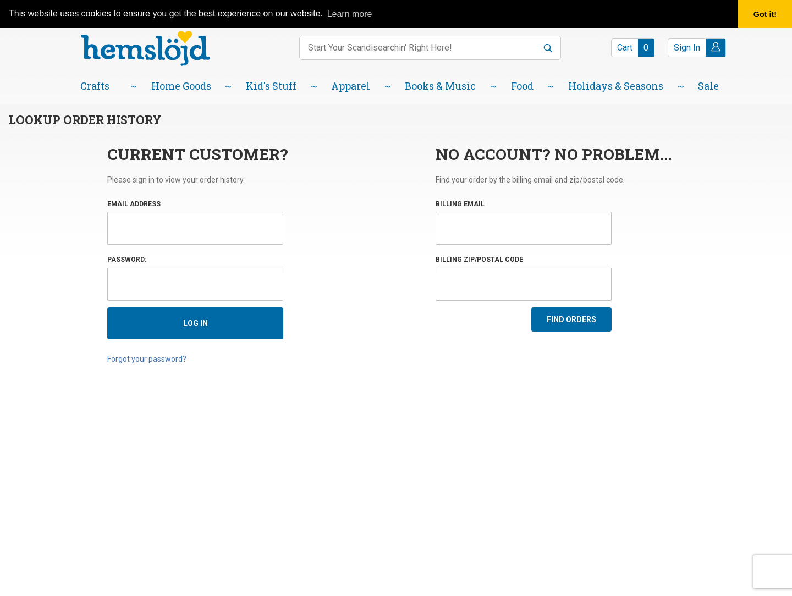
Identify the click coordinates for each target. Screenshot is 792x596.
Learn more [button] (349, 14)
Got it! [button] (765, 14)
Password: (126, 259)
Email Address (134, 204)
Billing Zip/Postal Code (479, 259)
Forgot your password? (146, 359)
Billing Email (460, 204)
